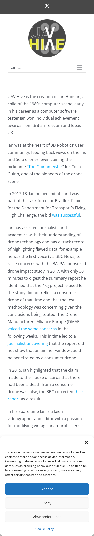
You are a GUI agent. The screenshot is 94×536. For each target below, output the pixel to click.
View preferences (47, 517)
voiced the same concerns (32, 329)
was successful (66, 215)
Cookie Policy (44, 529)
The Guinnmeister (45, 166)
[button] (86, 442)
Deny (47, 503)
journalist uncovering (28, 343)
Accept (47, 489)
